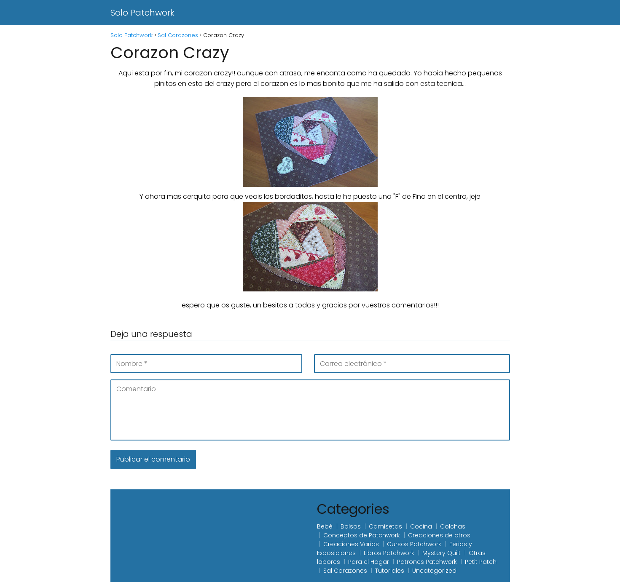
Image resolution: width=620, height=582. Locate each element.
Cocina (421, 526)
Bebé (325, 526)
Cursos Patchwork (414, 544)
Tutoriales (389, 570)
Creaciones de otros (439, 535)
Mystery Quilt (441, 553)
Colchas (452, 526)
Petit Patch (481, 562)
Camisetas (385, 526)
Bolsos (351, 526)
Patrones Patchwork (427, 562)
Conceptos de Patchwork (361, 535)
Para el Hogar (368, 562)
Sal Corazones (345, 570)
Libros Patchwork (389, 553)
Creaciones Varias (351, 544)
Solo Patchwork (142, 13)
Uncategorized (434, 570)
